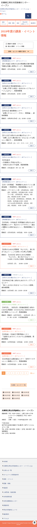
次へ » (32, 373)
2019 (6, 398)
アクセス (3, 11)
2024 (15, 392)
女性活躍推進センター (10, 501)
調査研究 (6, 505)
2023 (24, 392)
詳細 (32, 71)
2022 (6, 395)
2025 (6, 392)
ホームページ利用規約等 (11, 474)
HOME (5, 461)
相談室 (5, 488)
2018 (15, 398)
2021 (15, 395)
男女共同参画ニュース (10, 510)
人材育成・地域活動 (9, 492)
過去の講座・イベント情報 (16, 46)
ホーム (4, 14)
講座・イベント (8, 479)
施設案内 (6, 514)
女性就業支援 (7, 496)
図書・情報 (6, 483)
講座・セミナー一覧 (18, 385)
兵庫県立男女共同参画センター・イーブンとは (14, 9)
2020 (24, 395)
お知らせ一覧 (7, 470)
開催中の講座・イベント (15, 44)
